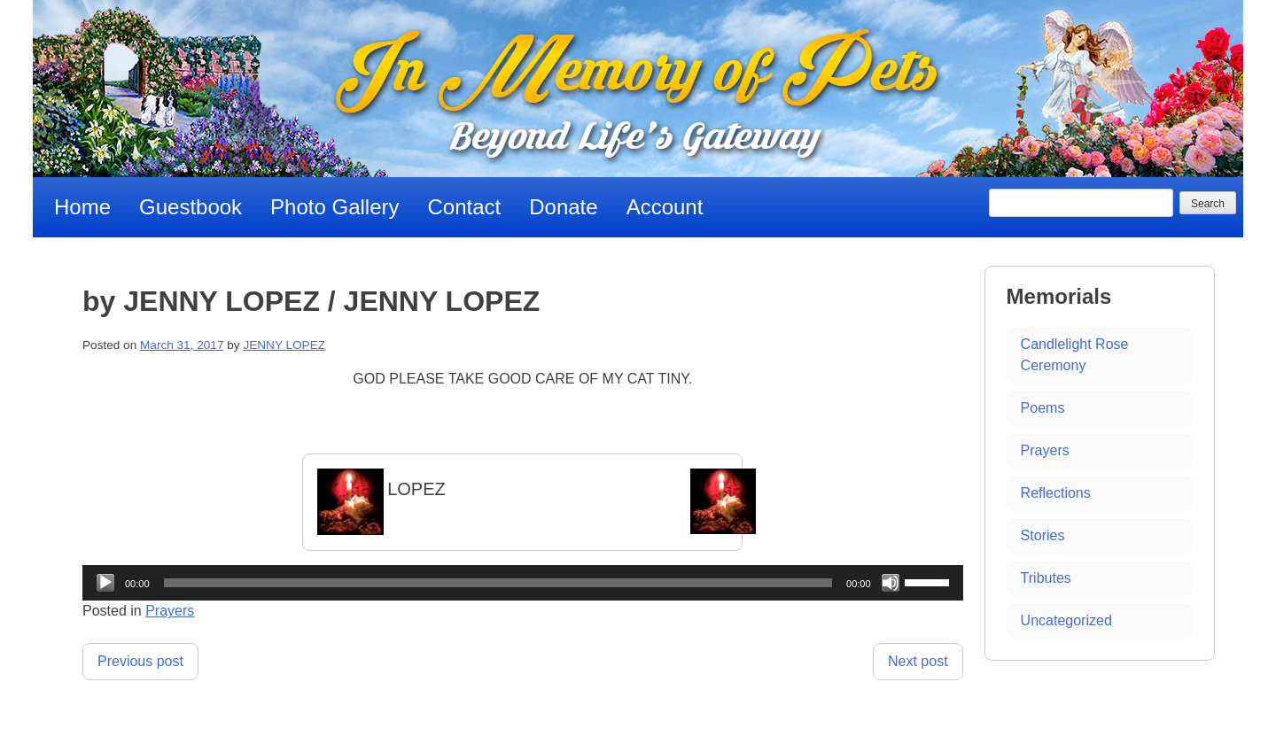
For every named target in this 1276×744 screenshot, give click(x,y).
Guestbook (190, 207)
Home (82, 207)
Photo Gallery (334, 207)
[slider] (498, 582)
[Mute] (890, 583)
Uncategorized (1066, 620)
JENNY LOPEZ (284, 345)
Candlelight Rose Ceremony (1075, 355)
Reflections (1056, 492)
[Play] (105, 583)
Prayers (169, 610)
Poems (1043, 407)
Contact (465, 207)
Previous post (140, 661)
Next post (918, 661)
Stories (1043, 535)
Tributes (1046, 577)
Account (665, 207)
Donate (563, 207)
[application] (522, 583)
